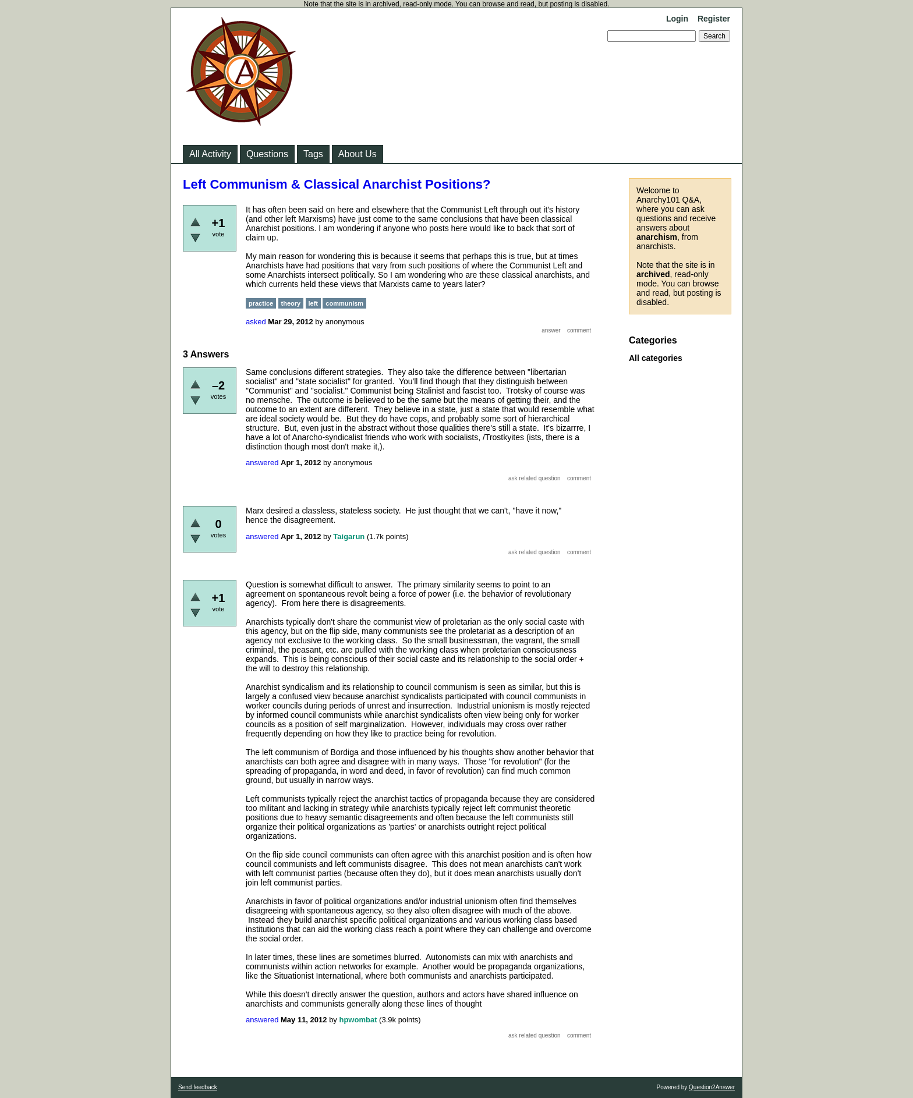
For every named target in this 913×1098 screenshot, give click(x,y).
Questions (267, 154)
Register (714, 18)
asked (256, 321)
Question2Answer (712, 1087)
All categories (655, 358)
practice (261, 303)
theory (291, 303)
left (314, 303)
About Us (357, 154)
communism (344, 303)
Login (677, 18)
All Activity (210, 154)
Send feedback (197, 1087)
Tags (313, 154)
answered (262, 462)
